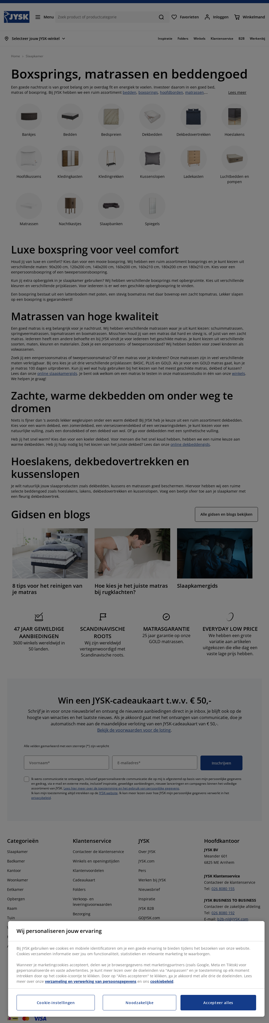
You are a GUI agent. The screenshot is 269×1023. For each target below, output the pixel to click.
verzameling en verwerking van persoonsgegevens (90, 981)
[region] (136, 969)
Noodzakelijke (139, 1002)
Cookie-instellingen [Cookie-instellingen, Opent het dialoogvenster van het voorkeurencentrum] (56, 1002)
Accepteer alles (218, 1002)
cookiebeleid (161, 981)
